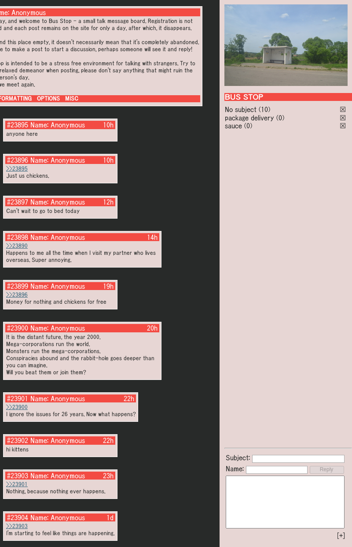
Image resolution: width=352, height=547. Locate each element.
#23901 (17, 398)
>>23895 (17, 168)
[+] (341, 535)
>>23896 (17, 295)
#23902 (17, 440)
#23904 (17, 517)
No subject (242, 109)
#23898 (17, 237)
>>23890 (17, 246)
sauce (233, 125)
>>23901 (17, 484)
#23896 (17, 160)
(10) (264, 109)
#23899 (17, 286)
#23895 (17, 124)
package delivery (249, 117)
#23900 (17, 327)
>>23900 (17, 407)
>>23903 (17, 526)
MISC (71, 98)
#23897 (17, 201)
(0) (280, 117)
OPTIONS (48, 98)
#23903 (17, 475)
